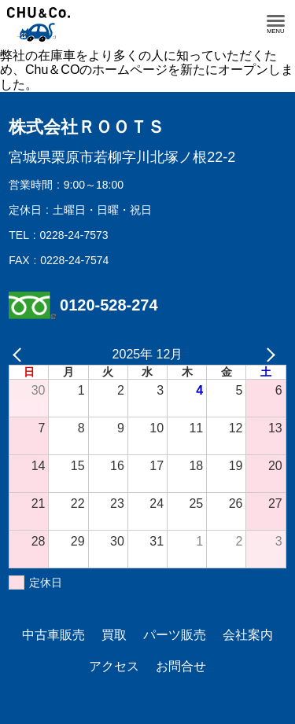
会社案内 (248, 634)
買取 (114, 634)
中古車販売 (53, 634)
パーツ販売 (174, 634)
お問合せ (181, 666)
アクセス (114, 666)
